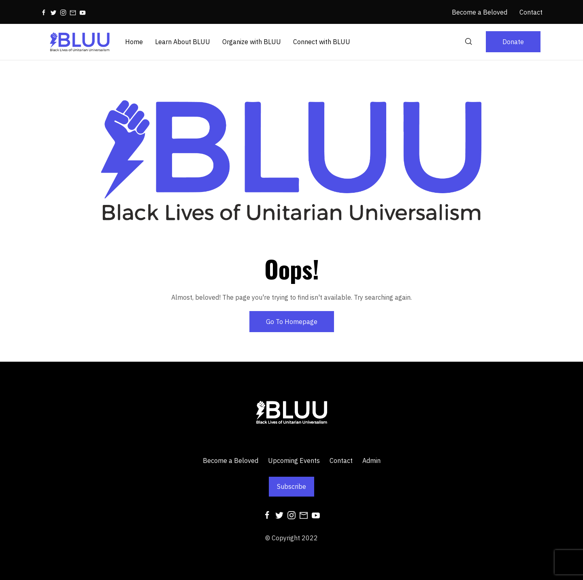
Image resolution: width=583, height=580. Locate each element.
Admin (371, 460)
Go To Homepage (291, 322)
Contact (341, 460)
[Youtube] (82, 12)
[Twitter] (53, 12)
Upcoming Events (294, 460)
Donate (513, 42)
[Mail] (73, 12)
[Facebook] (43, 12)
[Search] (469, 42)
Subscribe (291, 486)
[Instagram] (63, 12)
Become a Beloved (230, 460)
